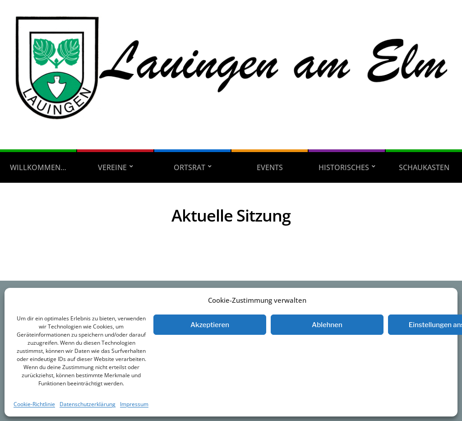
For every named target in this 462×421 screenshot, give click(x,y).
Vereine (112, 167)
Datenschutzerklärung (88, 404)
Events (270, 167)
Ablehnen (327, 325)
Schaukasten (424, 167)
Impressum (134, 404)
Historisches (344, 167)
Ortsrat (189, 167)
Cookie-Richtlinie (34, 404)
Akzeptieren (209, 325)
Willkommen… (38, 167)
